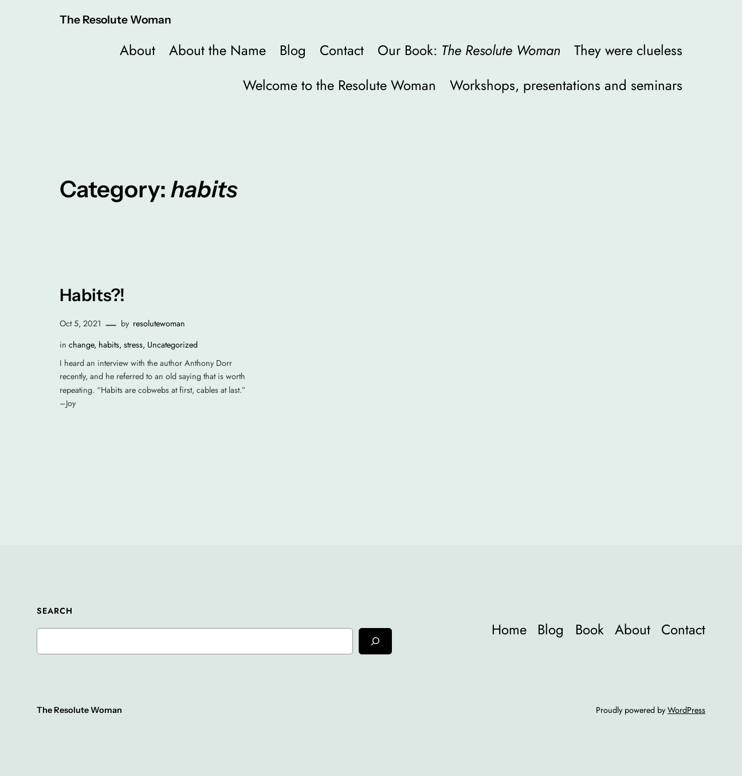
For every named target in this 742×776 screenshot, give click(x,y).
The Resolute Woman (115, 19)
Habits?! (92, 295)
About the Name (217, 50)
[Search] (375, 641)
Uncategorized (172, 344)
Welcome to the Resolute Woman (339, 85)
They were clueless (628, 50)
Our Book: (469, 50)
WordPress (686, 710)
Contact (342, 50)
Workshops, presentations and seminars (566, 85)
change (81, 344)
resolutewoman (159, 323)
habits (109, 344)
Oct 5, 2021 (80, 323)
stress (133, 344)
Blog (293, 50)
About (137, 50)
